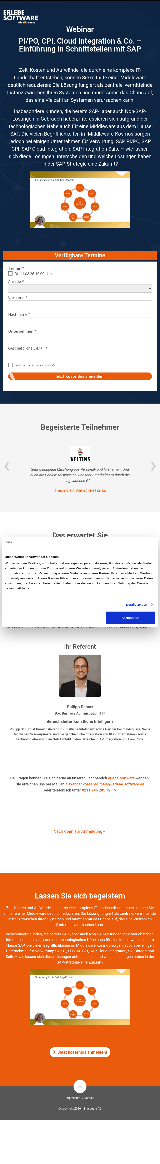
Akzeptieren (130, 617)
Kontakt (89, 1098)
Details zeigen (136, 604)
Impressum (73, 1098)
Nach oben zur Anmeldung (79, 831)
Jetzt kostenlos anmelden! (80, 1052)
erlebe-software (121, 778)
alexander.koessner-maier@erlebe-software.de (104, 784)
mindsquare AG (91, 1108)
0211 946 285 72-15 (99, 790)
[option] (80, 469)
